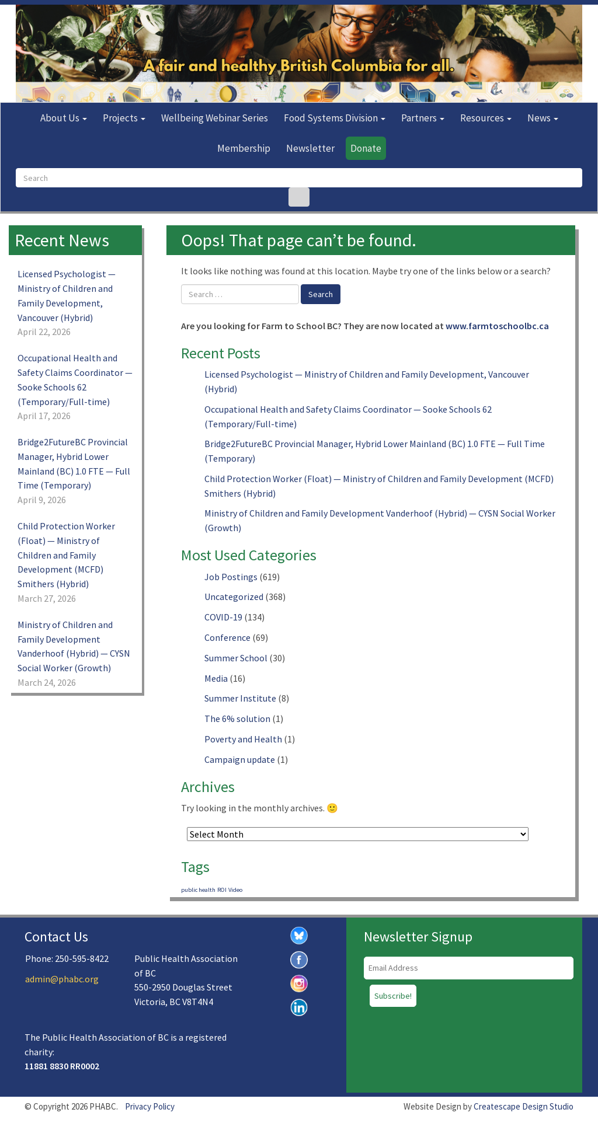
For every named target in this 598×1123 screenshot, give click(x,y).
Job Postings (231, 577)
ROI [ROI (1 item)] (222, 890)
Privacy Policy (150, 1106)
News (542, 117)
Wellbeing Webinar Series (214, 117)
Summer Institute (240, 698)
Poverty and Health (243, 739)
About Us (63, 117)
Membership (243, 148)
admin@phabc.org (62, 979)
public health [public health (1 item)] (198, 890)
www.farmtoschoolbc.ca (497, 326)
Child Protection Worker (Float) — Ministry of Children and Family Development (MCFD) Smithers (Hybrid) (66, 555)
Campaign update (239, 759)
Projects (124, 117)
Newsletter (310, 148)
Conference (227, 637)
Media (216, 678)
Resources (486, 117)
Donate (365, 148)
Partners (422, 117)
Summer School (235, 658)
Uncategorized (233, 596)
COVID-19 (223, 617)
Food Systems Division (334, 117)
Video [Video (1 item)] (235, 890)
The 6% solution (237, 718)
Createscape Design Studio (523, 1106)
